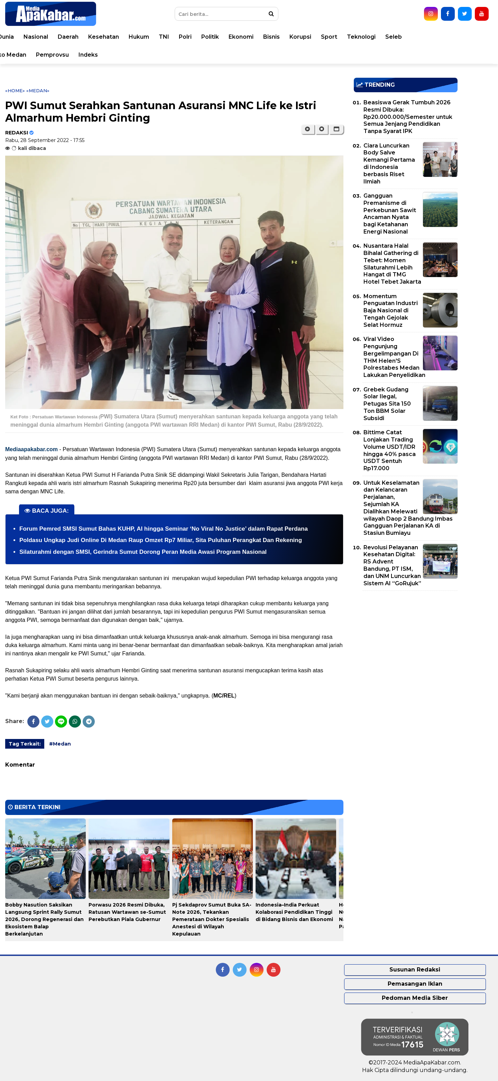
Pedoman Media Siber (415, 998)
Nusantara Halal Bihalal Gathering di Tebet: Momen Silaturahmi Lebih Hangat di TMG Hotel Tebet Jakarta (392, 264)
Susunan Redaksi (414, 969)
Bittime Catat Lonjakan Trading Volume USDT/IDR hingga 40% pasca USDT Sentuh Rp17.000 (389, 450)
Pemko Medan (88, 54)
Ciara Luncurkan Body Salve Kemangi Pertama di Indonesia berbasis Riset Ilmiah (389, 163)
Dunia (88, 37)
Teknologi (444, 37)
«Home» (15, 90)
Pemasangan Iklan (415, 983)
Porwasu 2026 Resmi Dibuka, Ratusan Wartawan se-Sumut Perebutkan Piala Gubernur (127, 912)
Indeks (171, 54)
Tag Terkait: (25, 744)
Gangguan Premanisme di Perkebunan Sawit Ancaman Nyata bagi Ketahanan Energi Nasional (389, 213)
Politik (293, 37)
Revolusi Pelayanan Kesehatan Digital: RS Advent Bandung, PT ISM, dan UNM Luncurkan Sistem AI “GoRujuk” (392, 565)
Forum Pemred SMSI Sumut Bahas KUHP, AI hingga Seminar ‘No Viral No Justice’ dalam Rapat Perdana (163, 528)
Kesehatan (186, 37)
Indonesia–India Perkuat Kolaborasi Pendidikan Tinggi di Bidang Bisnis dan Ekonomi (294, 912)
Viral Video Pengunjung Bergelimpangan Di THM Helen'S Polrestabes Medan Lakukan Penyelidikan (394, 357)
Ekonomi (323, 37)
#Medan (60, 744)
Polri (267, 37)
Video (49, 54)
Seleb (476, 37)
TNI (246, 37)
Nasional (118, 37)
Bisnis (354, 37)
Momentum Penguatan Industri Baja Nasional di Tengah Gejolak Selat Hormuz (390, 310)
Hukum (221, 37)
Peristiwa (57, 37)
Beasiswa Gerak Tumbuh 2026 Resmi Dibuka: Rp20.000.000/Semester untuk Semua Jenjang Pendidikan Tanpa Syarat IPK (407, 116)
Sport (412, 37)
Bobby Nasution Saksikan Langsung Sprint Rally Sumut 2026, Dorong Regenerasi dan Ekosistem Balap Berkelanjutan (44, 919)
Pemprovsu (135, 54)
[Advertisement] (406, 644)
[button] (336, 129)
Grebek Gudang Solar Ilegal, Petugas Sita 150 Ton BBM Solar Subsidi (387, 403)
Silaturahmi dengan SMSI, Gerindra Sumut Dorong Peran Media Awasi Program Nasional (143, 552)
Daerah (150, 37)
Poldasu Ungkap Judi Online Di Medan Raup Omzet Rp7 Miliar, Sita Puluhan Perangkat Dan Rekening (160, 540)
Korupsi (383, 37)
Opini (23, 54)
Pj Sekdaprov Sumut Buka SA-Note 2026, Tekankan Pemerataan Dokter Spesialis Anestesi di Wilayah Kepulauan (211, 919)
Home (25, 37)
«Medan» (37, 90)
